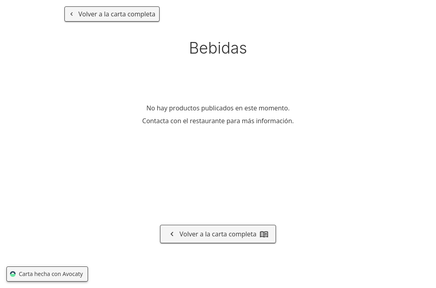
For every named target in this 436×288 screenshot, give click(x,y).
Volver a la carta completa (218, 234)
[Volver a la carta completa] (112, 14)
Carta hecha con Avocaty (47, 274)
